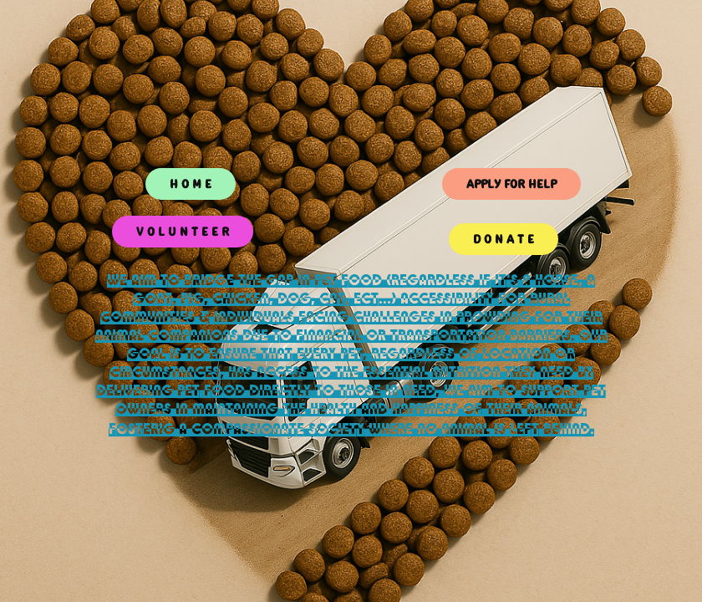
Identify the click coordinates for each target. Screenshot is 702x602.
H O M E (190, 184)
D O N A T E (503, 239)
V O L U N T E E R (182, 231)
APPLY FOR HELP (511, 184)
